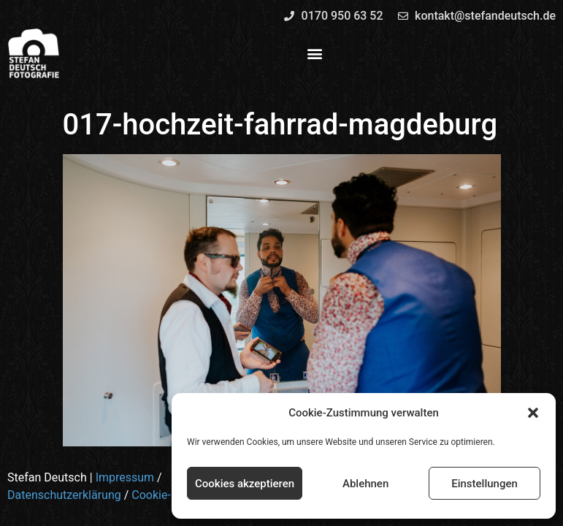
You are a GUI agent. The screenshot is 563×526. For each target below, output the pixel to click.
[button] (533, 412)
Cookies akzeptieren (244, 483)
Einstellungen (484, 483)
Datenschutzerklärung (64, 495)
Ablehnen (365, 483)
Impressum (125, 477)
